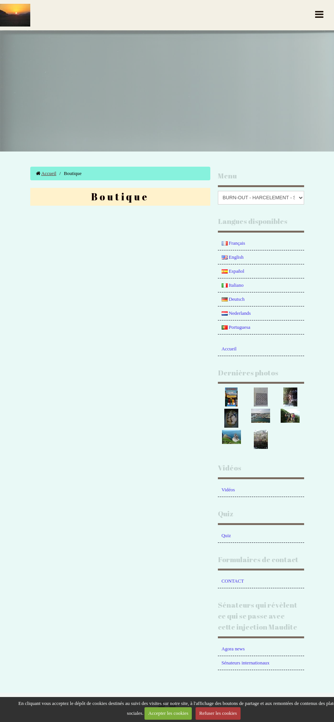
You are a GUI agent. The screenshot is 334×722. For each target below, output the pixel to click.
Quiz (226, 535)
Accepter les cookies (168, 713)
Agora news (233, 649)
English (233, 257)
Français (233, 243)
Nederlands (236, 313)
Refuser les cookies (218, 713)
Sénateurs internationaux (246, 663)
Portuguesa (236, 327)
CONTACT (233, 581)
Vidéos (228, 489)
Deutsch (233, 299)
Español (233, 271)
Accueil (48, 173)
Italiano (233, 285)
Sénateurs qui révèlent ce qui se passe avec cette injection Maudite (257, 616)
